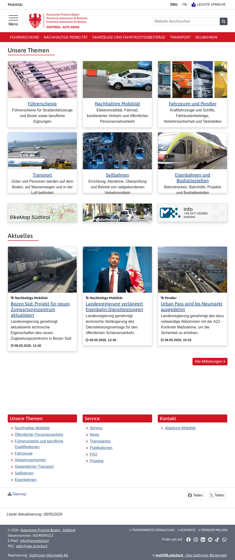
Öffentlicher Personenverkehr (39, 435)
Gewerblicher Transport (34, 467)
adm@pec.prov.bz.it (31, 546)
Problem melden (212, 530)
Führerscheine (24, 37)
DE (173, 4)
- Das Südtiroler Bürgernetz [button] (190, 555)
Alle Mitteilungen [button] (210, 361)
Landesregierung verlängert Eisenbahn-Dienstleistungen (114, 306)
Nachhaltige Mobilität (66, 37)
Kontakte (186, 530)
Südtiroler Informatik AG (48, 555)
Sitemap (19, 494)
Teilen (195, 495)
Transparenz (100, 441)
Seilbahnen (206, 37)
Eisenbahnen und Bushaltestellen (192, 177)
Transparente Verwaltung (152, 530)
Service (96, 428)
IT (184, 4)
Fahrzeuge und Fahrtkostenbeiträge (128, 37)
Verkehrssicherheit (30, 460)
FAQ (93, 454)
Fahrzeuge (24, 453)
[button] (189, 539)
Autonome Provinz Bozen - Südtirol (48, 530)
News (94, 435)
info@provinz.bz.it (34, 541)
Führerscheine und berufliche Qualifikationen (39, 444)
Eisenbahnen (26, 480)
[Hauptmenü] (13, 20)
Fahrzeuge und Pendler (192, 103)
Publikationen (101, 448)
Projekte (97, 461)
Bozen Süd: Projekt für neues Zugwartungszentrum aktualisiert (40, 309)
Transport (180, 37)
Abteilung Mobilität (180, 428)
